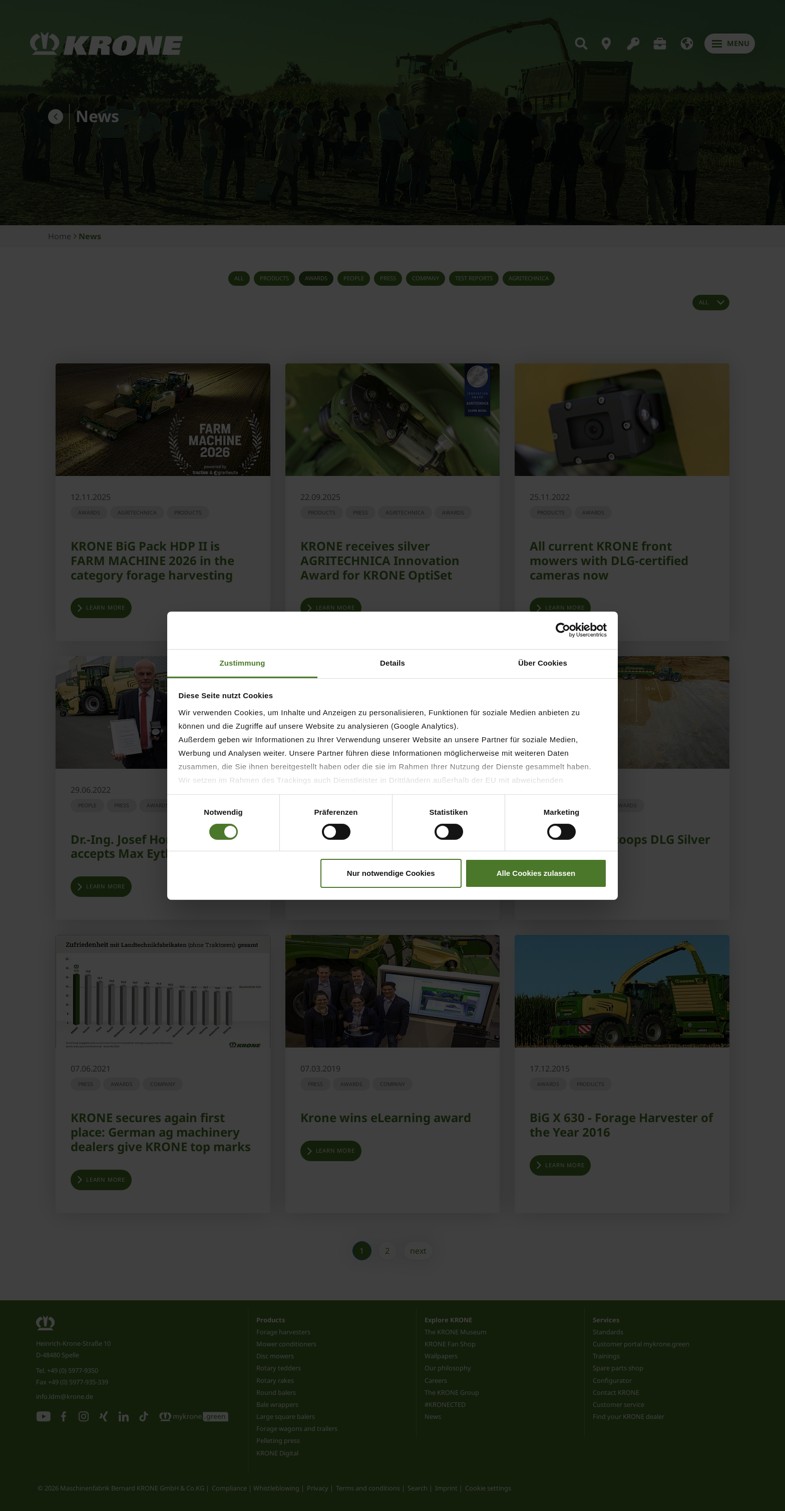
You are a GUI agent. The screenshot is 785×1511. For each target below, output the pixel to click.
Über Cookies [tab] (542, 662)
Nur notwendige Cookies (391, 873)
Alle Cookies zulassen (536, 873)
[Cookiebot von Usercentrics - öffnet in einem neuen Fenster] (563, 630)
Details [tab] (392, 662)
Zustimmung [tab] (242, 662)
